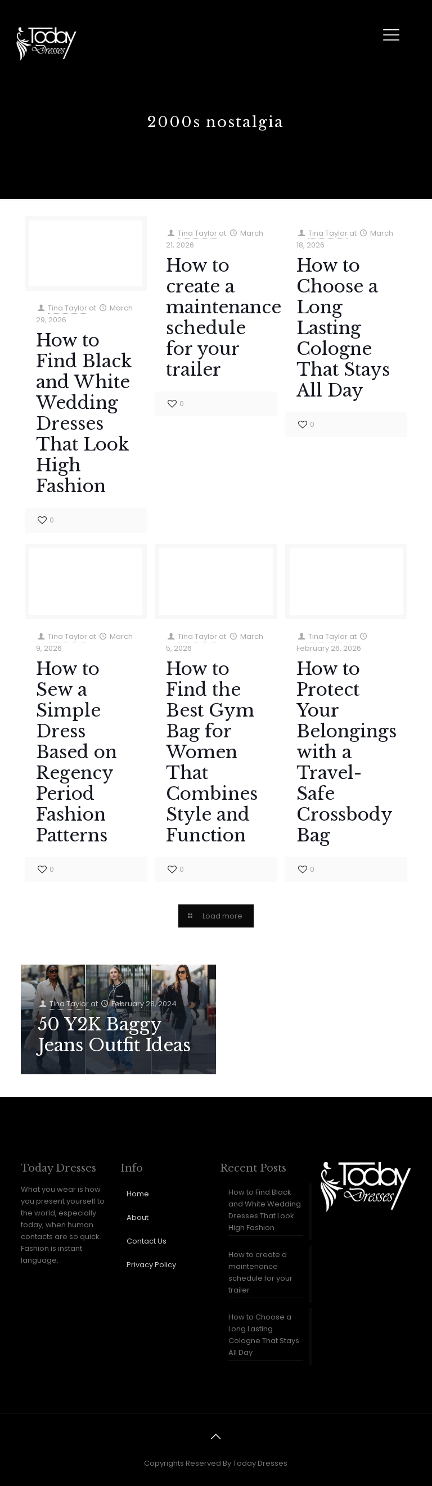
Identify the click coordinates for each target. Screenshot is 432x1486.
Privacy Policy (151, 1264)
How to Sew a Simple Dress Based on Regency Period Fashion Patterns (76, 752)
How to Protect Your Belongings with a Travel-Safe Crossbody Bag (346, 752)
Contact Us (146, 1241)
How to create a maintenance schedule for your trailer (223, 317)
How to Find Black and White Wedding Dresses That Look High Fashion (84, 413)
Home (138, 1193)
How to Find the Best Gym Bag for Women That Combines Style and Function (212, 752)
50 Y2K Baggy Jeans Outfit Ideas (114, 1035)
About (137, 1217)
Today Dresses (260, 1463)
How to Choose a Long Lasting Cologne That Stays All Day (343, 328)
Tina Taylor (67, 308)
